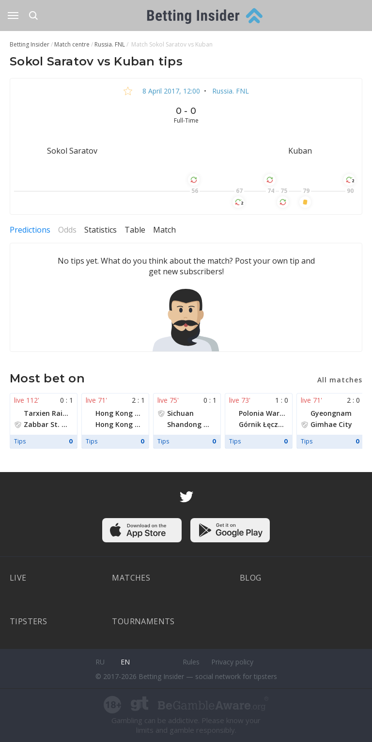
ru (100, 661)
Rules (191, 661)
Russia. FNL (229, 90)
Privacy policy (232, 661)
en (125, 661)
